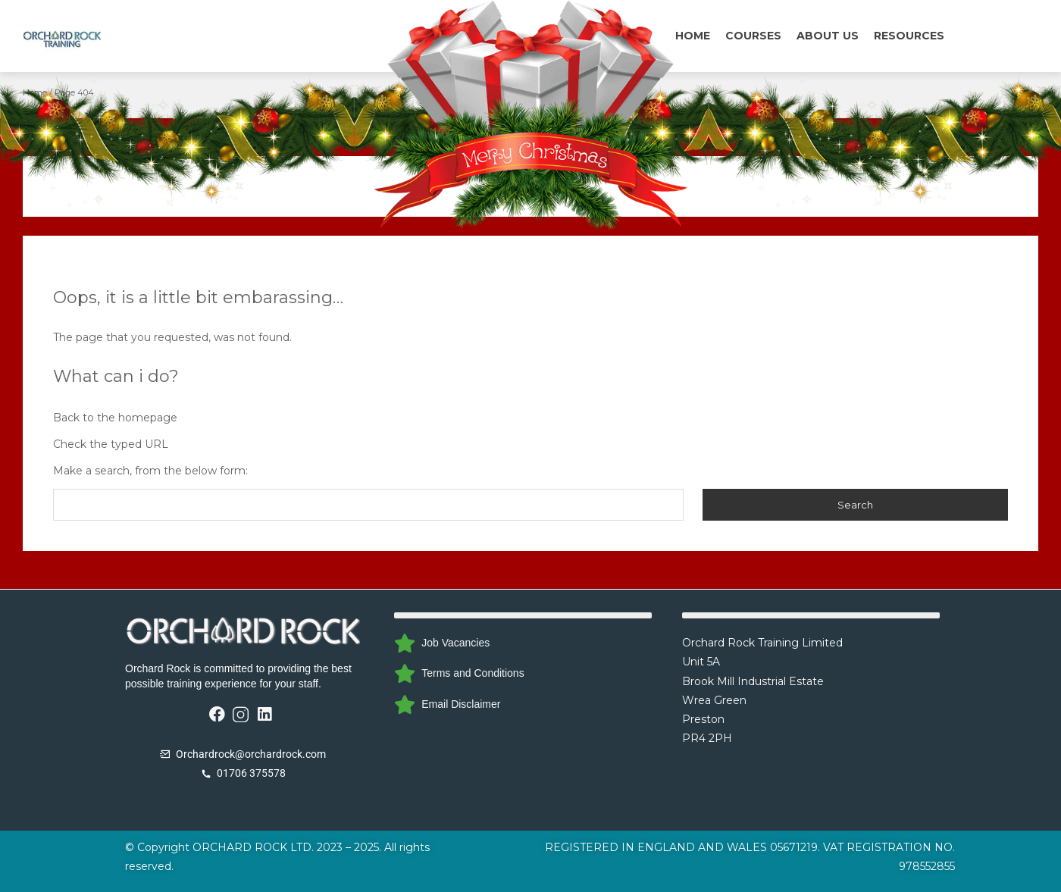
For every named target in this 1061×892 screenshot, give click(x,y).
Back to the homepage (115, 417)
